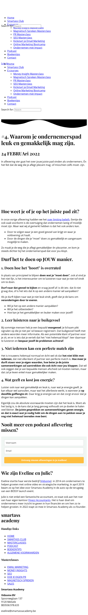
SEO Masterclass (22, 83)
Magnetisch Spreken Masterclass (32, 77)
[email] (44, 451)
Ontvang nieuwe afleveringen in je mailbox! (44, 460)
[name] (44, 443)
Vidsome (46, 481)
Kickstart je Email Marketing (29, 87)
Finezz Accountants (39, 500)
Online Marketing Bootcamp (29, 90)
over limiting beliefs (58, 219)
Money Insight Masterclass (28, 73)
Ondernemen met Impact (27, 93)
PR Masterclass (22, 80)
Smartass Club (15, 67)
